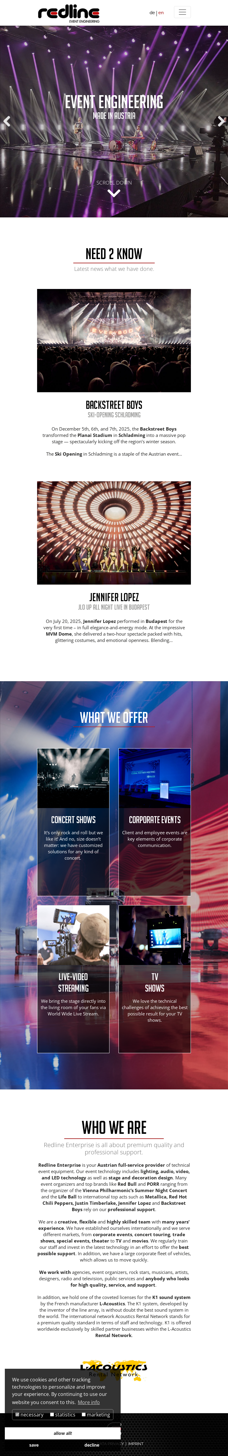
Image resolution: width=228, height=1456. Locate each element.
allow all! (63, 1433)
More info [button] (89, 1402)
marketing (96, 1414)
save (34, 1445)
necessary (29, 1414)
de (152, 12)
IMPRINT (136, 1444)
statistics (62, 1414)
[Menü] (182, 12)
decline (91, 1445)
